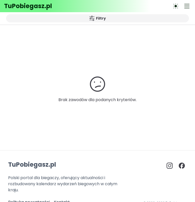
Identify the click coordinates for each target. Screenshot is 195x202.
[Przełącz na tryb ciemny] (176, 6)
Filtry (97, 18)
